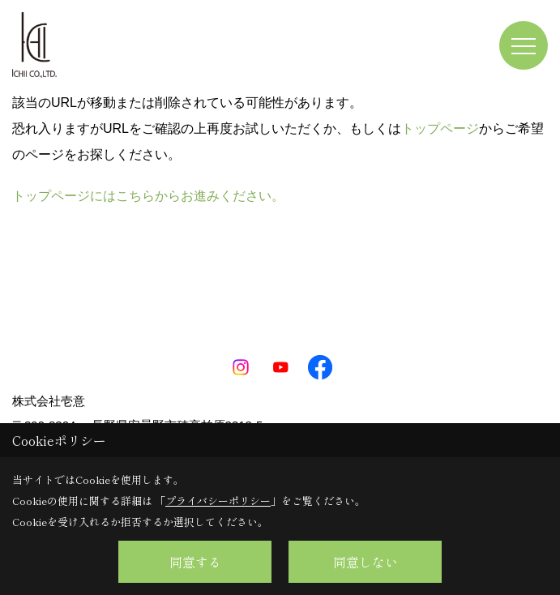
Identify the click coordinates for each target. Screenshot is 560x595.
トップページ (440, 128)
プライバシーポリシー (218, 500)
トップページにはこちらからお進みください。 (148, 196)
